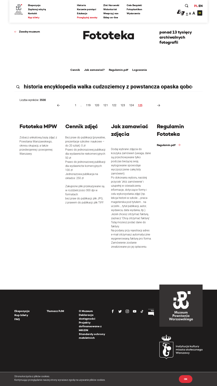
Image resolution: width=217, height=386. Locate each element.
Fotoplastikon (134, 9)
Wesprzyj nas (110, 13)
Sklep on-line (110, 17)
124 (131, 105)
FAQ (17, 319)
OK (185, 379)
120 (97, 105)
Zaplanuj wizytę (37, 9)
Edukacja (82, 13)
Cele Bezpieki (134, 5)
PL (196, 6)
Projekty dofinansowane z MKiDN (90, 326)
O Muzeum (86, 311)
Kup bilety (34, 17)
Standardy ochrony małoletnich (92, 336)
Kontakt (32, 13)
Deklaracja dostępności (87, 316)
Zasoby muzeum (29, 31)
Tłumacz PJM (55, 311)
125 (140, 105)
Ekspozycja (34, 5)
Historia (81, 5)
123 (123, 105)
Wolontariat (110, 9)
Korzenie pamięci (86, 9)
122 (114, 105)
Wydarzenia (133, 13)
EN (200, 6)
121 (105, 105)
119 (88, 105)
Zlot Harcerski (111, 5)
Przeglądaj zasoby (87, 17)
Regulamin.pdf (166, 145)
